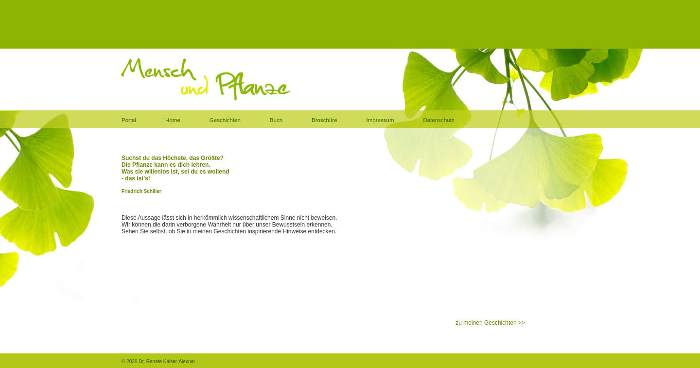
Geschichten (225, 120)
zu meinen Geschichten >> (490, 322)
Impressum (380, 120)
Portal (129, 120)
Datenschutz (439, 120)
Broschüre (324, 120)
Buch (276, 120)
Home (172, 120)
